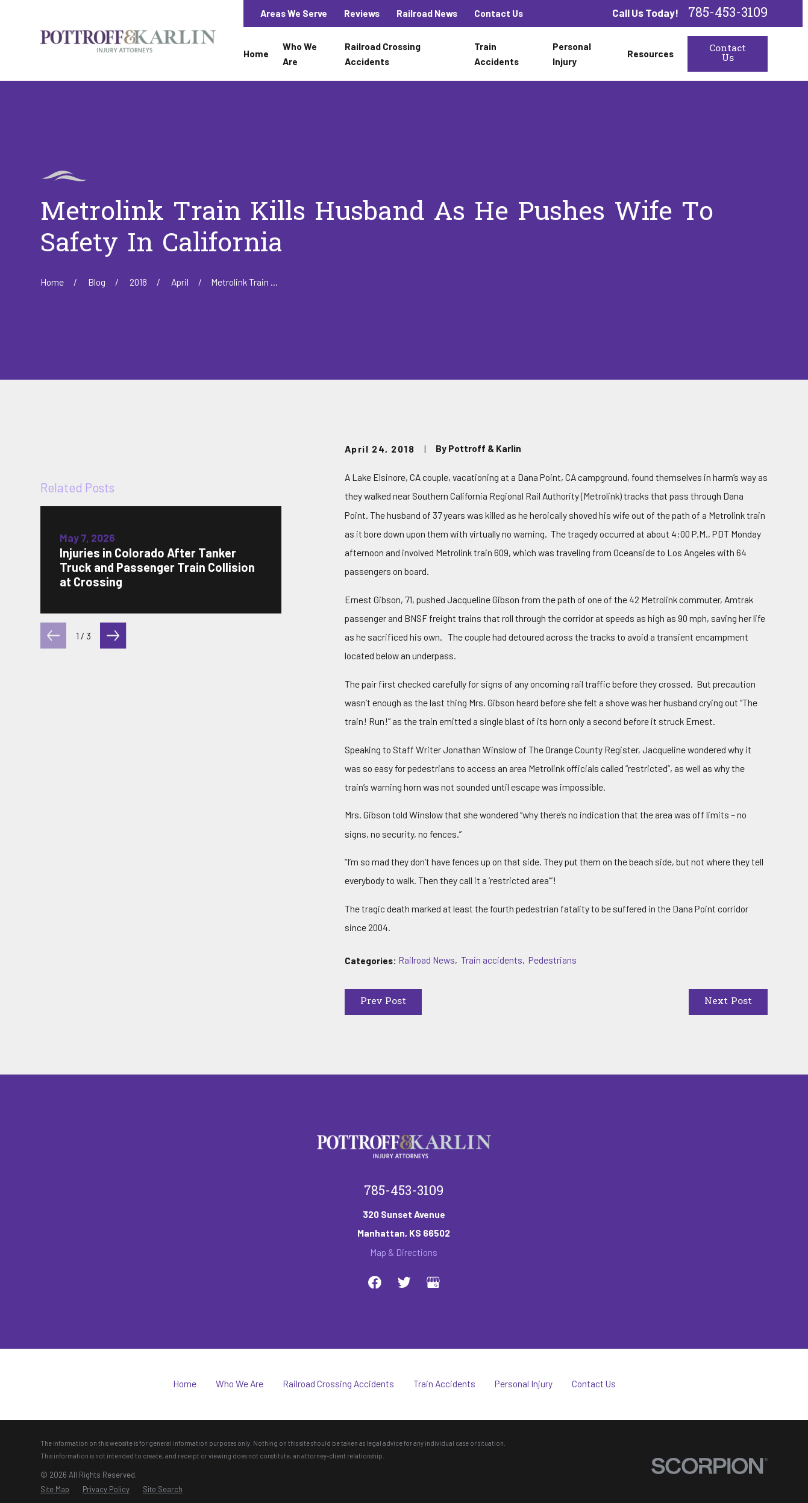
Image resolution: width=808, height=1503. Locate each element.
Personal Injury (524, 1383)
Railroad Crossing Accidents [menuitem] (383, 53)
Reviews (362, 13)
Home (184, 1383)
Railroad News (426, 13)
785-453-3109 (728, 13)
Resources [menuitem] (650, 53)
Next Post (728, 1002)
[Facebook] (374, 1282)
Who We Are (239, 1383)
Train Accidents (444, 1383)
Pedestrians (552, 959)
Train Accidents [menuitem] (496, 53)
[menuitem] (54, 1489)
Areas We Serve (293, 13)
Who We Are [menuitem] (300, 53)
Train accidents (491, 959)
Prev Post (383, 1002)
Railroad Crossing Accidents (338, 1383)
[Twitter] (404, 1282)
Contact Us (498, 13)
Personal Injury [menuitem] (572, 53)
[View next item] (113, 877)
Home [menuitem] (256, 53)
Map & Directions (403, 1252)
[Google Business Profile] (433, 1282)
